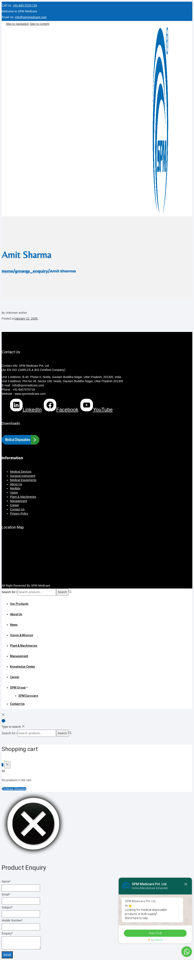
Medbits (15, 488)
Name (6, 881)
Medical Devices (20, 471)
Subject (7, 907)
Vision (14, 492)
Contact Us (17, 509)
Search (62, 592)
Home (7, 271)
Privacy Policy (19, 513)
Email (6, 894)
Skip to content (39, 24)
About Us (16, 484)
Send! (7, 954)
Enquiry (7, 933)
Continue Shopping (14, 789)
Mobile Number (12, 920)
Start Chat (155, 933)
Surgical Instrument (22, 475)
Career (14, 505)
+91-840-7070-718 (25, 5)
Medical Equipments (23, 480)
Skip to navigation (17, 24)
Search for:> (10, 592)
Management (18, 501)
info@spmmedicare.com (31, 17)
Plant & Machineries (23, 496)
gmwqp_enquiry (31, 271)
